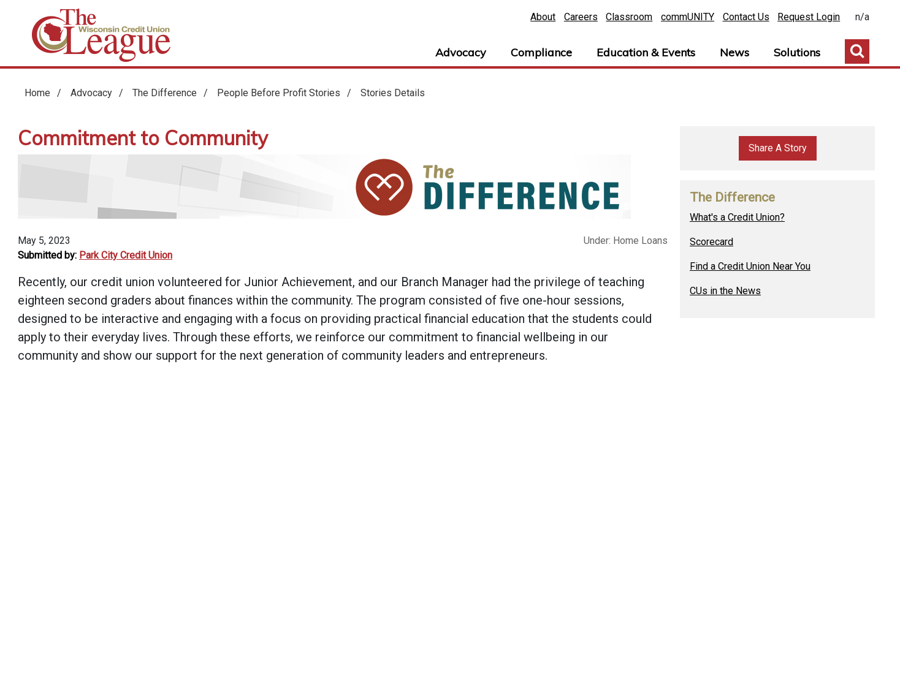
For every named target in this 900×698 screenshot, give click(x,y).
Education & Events (646, 52)
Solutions (797, 52)
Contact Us (746, 17)
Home (101, 35)
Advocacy (460, 52)
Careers (581, 17)
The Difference (164, 93)
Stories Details (392, 93)
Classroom (629, 17)
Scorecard (711, 242)
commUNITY (687, 17)
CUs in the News (725, 291)
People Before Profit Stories (278, 93)
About (542, 17)
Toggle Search (857, 51)
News (734, 52)
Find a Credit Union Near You (750, 266)
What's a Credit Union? (737, 217)
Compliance (541, 52)
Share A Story (778, 148)
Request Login (808, 17)
